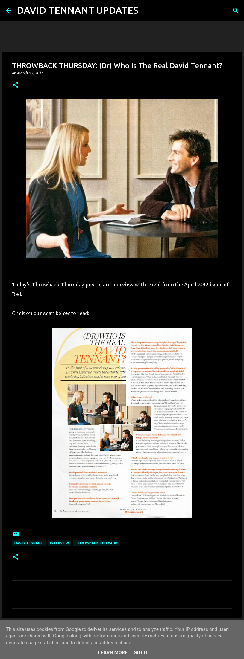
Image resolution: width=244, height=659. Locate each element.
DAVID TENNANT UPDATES (77, 10)
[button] (15, 85)
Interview (59, 543)
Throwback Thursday (97, 543)
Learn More (113, 652)
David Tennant (28, 543)
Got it (141, 652)
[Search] (146, 10)
